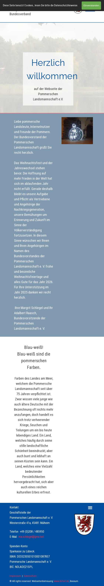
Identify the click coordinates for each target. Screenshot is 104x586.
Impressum (15, 576)
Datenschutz (30, 576)
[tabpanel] (48, 70)
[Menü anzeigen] (90, 508)
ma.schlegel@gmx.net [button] (31, 537)
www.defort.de (61, 581)
